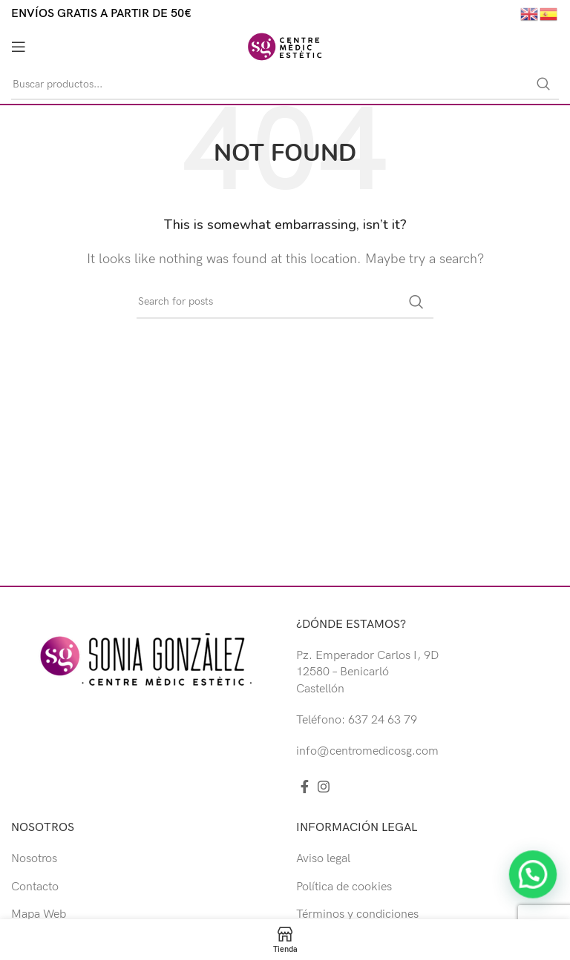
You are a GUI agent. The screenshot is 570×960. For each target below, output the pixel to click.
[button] (532, 895)
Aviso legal (323, 859)
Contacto (35, 887)
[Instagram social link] (323, 786)
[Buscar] (285, 84)
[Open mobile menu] (18, 47)
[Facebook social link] (304, 786)
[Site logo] (284, 46)
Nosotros (34, 859)
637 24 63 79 (382, 720)
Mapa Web (38, 914)
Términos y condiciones (357, 914)
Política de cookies (344, 887)
